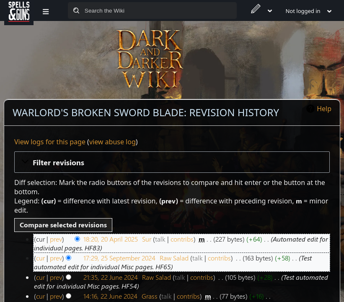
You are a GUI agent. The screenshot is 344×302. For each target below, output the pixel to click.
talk (160, 238)
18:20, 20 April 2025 (110, 238)
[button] (172, 162)
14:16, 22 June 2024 (110, 296)
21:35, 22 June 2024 (110, 277)
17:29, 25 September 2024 (119, 257)
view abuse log (112, 141)
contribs (182, 238)
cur (40, 257)
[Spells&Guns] (19, 10)
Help (324, 108)
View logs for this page (49, 141)
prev (56, 238)
